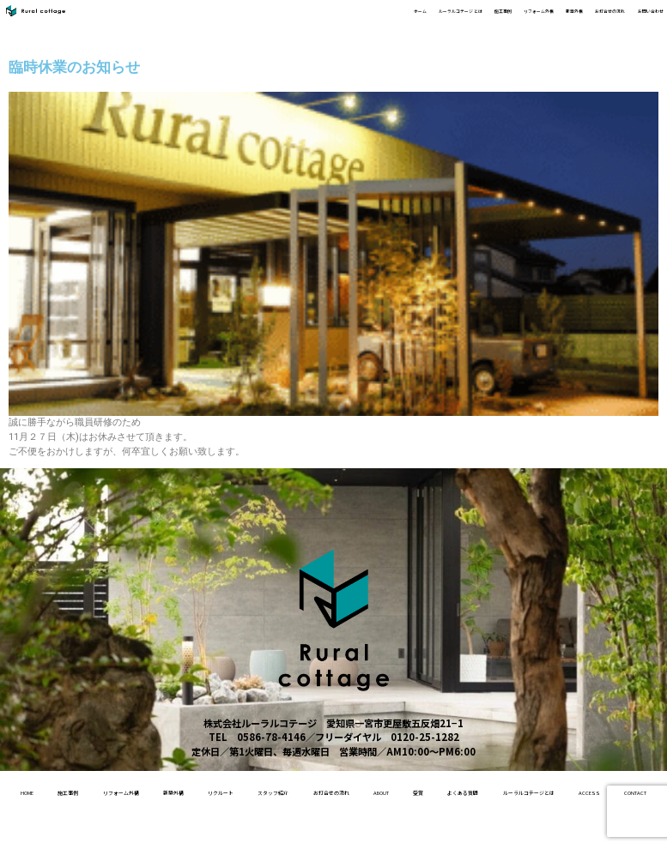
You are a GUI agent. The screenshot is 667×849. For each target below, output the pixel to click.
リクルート (331, 791)
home (55, 791)
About (566, 791)
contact (462, 829)
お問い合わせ (632, 19)
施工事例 (366, 19)
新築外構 (495, 19)
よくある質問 (211, 829)
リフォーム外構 (431, 19)
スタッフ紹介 (407, 791)
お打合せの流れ (559, 19)
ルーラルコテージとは (311, 829)
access (399, 829)
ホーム (212, 19)
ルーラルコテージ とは (287, 19)
